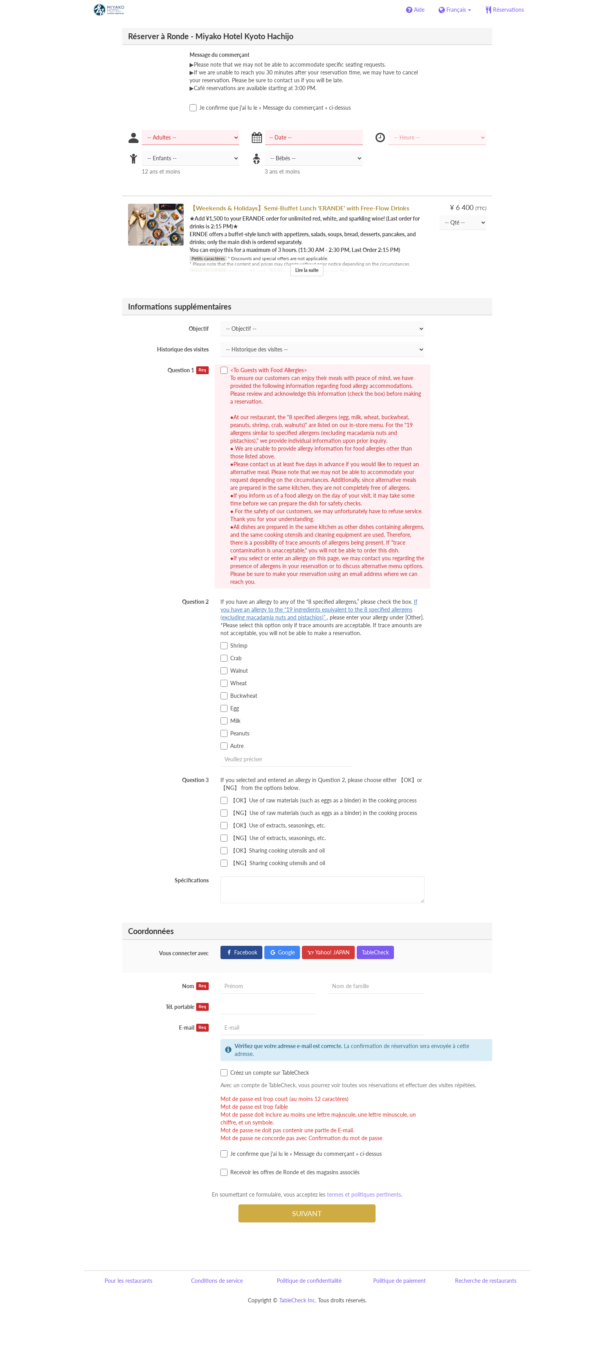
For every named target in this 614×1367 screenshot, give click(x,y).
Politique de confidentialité (309, 1280)
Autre (232, 746)
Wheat (233, 683)
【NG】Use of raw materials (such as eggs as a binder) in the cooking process (318, 813)
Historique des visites (183, 349)
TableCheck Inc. (297, 1300)
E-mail (194, 1028)
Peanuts (234, 733)
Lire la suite (306, 270)
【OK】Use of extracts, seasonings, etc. (272, 825)
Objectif (199, 328)
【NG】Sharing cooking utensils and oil (272, 863)
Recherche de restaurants (485, 1280)
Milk (230, 720)
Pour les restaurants (128, 1280)
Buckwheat (238, 695)
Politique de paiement (399, 1280)
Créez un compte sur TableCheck (264, 1072)
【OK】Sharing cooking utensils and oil (272, 850)
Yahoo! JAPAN (328, 952)
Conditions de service (217, 1280)
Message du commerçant (219, 54)
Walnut (234, 670)
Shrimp (233, 645)
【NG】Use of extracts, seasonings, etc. (273, 838)
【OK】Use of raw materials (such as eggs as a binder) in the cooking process (318, 800)
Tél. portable (187, 1007)
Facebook (241, 952)
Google (282, 952)
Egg (229, 708)
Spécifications (192, 880)
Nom (195, 986)
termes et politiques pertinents (364, 1194)
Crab (231, 658)
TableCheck (375, 952)
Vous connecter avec (184, 953)
